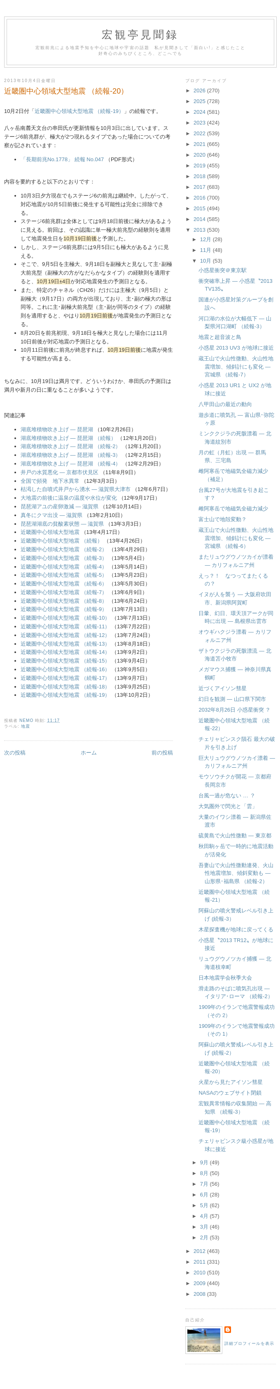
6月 (205, 1195)
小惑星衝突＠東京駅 (222, 270)
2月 (205, 1237)
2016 (200, 198)
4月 (205, 1216)
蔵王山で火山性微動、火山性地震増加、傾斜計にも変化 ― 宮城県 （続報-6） (235, 538)
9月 (205, 1162)
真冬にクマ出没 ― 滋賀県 (51, 515)
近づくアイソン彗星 (222, 688)
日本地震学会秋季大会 (225, 978)
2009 (200, 1283)
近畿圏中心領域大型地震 (50, 532)
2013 (200, 230)
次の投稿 (15, 753)
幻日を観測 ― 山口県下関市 (232, 699)
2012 (200, 1251)
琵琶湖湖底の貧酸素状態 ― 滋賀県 (62, 524)
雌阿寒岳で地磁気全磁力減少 (233, 508)
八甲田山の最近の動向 (225, 404)
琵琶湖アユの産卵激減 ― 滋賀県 (59, 506)
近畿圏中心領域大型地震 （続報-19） (79, 111)
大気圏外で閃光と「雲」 (227, 806)
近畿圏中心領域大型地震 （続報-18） (65, 687)
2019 (200, 165)
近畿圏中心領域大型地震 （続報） (62, 541)
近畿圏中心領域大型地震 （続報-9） (64, 609)
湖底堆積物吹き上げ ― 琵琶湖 (57, 429)
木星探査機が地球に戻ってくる (235, 929)
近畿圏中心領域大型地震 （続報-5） (64, 575)
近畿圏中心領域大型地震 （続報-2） (64, 549)
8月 (205, 1173)
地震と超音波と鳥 (219, 337)
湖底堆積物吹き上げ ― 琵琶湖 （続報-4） (71, 464)
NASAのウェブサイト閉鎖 (229, 1093)
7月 (205, 1184)
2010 (200, 1272)
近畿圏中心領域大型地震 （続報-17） (65, 678)
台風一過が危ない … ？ (226, 795)
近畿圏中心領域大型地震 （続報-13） (65, 644)
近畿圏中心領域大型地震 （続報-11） (65, 626)
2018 (200, 176)
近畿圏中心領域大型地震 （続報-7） (64, 592)
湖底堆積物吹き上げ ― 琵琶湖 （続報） (68, 438)
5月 (205, 1205)
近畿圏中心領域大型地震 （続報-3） (64, 558)
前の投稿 (162, 753)
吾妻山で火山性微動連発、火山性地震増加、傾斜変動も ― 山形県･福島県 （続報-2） (235, 873)
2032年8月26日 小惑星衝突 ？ (234, 710)
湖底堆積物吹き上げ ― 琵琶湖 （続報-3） (71, 455)
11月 (206, 250)
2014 (200, 219)
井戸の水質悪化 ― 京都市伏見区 (59, 472)
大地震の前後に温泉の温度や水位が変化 (69, 498)
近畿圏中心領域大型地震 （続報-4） (64, 567)
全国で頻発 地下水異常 (50, 481)
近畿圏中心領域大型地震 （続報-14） (65, 652)
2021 (200, 144)
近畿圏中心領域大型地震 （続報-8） (64, 601)
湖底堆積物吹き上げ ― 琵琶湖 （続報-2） (71, 446)
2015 (200, 208)
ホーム (89, 753)
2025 (200, 101)
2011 (200, 1262)
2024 (200, 112)
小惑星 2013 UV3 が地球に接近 (235, 348)
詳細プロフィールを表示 (249, 1343)
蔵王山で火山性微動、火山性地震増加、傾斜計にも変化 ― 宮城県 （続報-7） (235, 366)
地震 (25, 726)
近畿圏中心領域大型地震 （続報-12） (65, 635)
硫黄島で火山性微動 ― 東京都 (234, 835)
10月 (206, 261)
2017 (200, 187)
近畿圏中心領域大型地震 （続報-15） (65, 661)
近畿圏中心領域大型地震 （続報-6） (64, 584)
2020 (200, 155)
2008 (200, 1294)
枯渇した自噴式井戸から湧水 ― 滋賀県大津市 (76, 489)
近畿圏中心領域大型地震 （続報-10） (65, 618)
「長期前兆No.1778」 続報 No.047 (62, 159)
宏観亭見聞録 (140, 35)
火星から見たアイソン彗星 (230, 1082)
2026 (200, 90)
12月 (206, 239)
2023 (200, 123)
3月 (205, 1227)
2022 (200, 133)
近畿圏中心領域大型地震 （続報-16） (65, 669)
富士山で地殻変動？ (222, 519)
